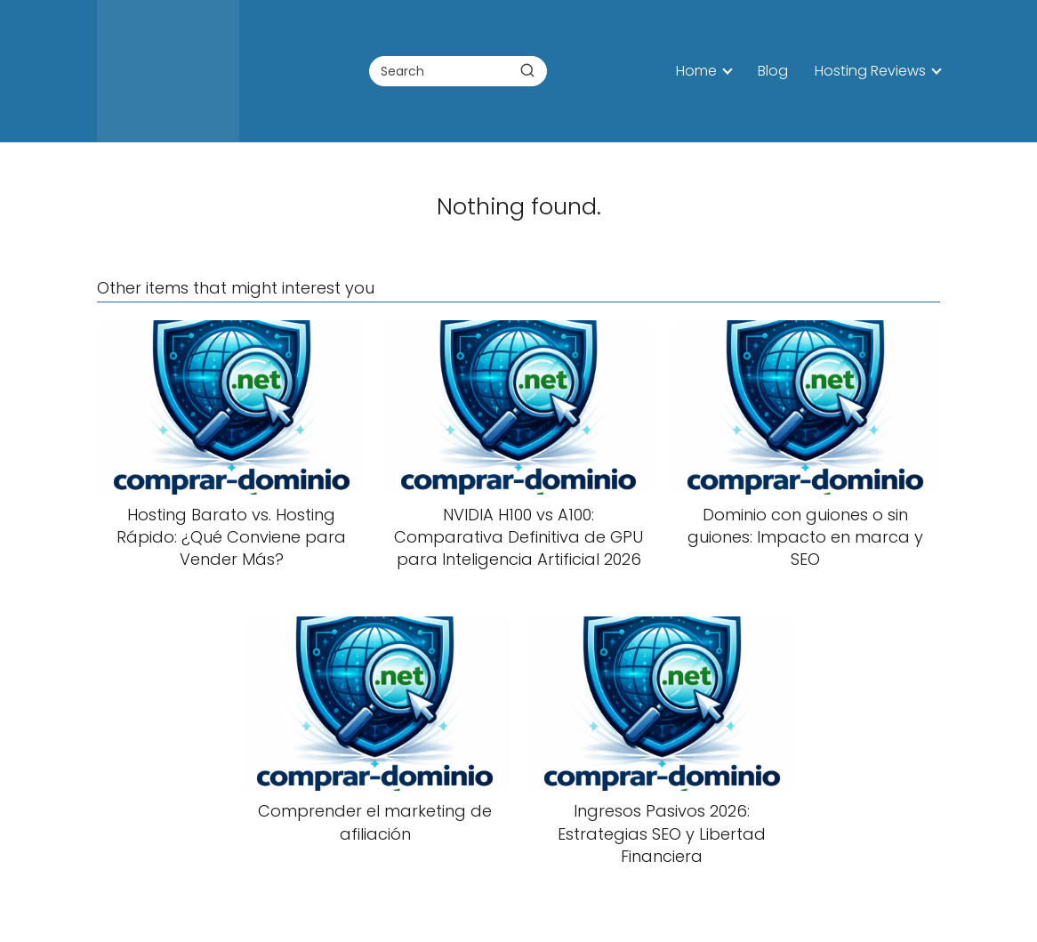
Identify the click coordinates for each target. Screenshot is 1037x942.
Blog (773, 70)
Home (696, 70)
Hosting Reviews (870, 70)
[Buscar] (527, 70)
